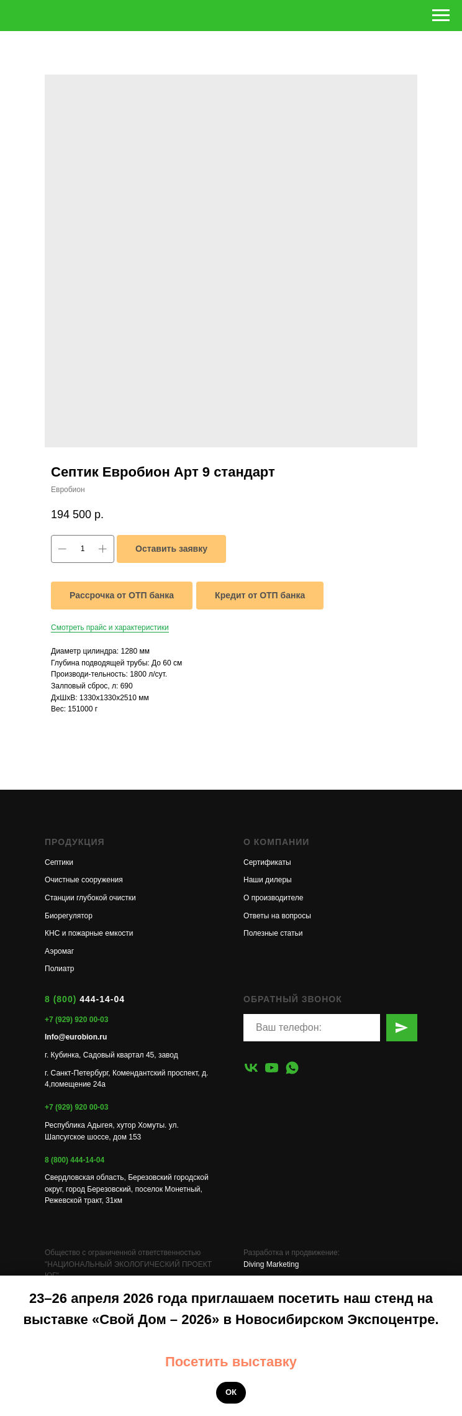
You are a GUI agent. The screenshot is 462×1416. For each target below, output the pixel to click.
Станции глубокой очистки (90, 897)
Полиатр (59, 968)
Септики (59, 862)
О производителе (273, 897)
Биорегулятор (69, 915)
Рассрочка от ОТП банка (122, 595)
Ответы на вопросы (277, 915)
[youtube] (271, 1068)
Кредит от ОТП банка (260, 595)
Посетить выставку (231, 1361)
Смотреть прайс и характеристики (110, 627)
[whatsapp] (292, 1068)
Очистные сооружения (84, 879)
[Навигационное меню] (441, 15)
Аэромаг (59, 951)
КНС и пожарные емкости (89, 933)
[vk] (251, 1068)
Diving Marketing (271, 1264)
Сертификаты (267, 862)
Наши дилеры (267, 879)
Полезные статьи (272, 933)
